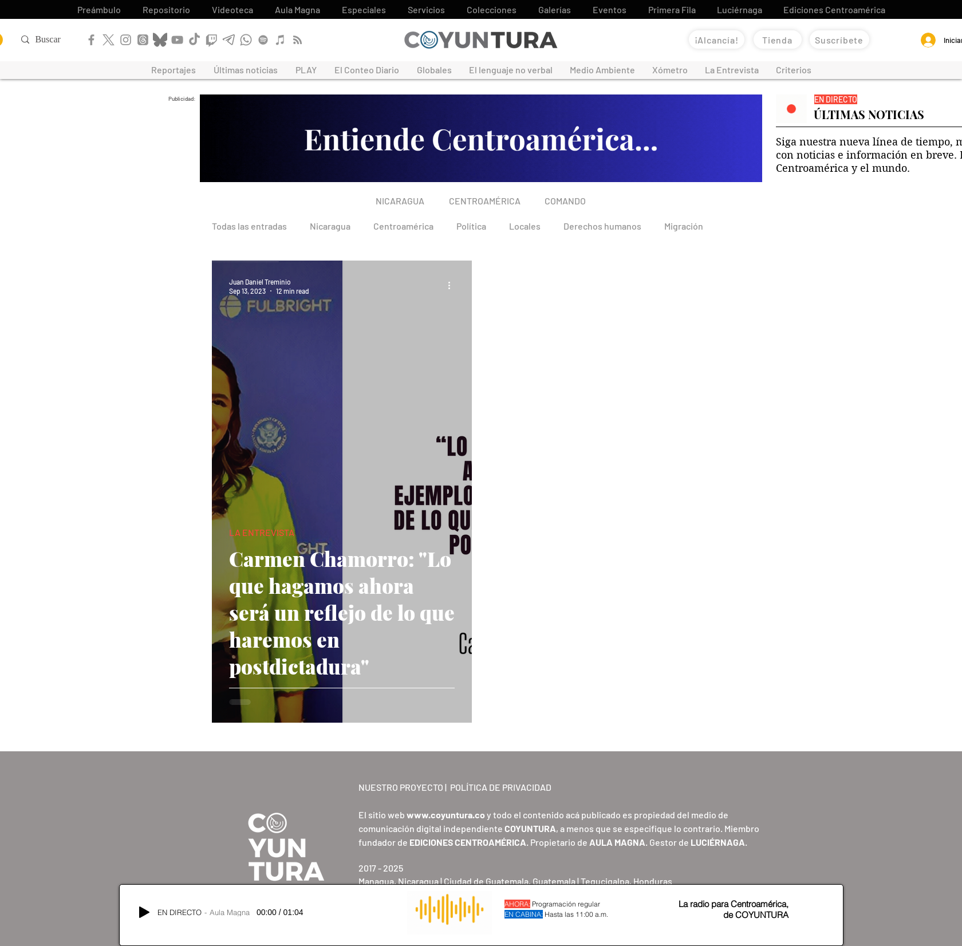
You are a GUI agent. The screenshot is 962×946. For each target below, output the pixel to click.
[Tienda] (778, 39)
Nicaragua (330, 225)
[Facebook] (91, 40)
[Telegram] (229, 40)
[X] (108, 40)
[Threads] (143, 40)
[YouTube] (177, 40)
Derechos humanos (602, 225)
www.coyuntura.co (446, 814)
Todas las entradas (249, 225)
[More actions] (453, 286)
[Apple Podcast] (280, 40)
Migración (683, 225)
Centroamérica (403, 225)
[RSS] (297, 40)
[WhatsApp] (246, 40)
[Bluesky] (160, 40)
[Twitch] (211, 40)
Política (471, 225)
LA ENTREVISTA (261, 532)
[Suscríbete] (839, 39)
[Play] (144, 912)
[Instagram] (126, 40)
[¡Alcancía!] (716, 39)
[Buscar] (58, 40)
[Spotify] (263, 40)
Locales (525, 225)
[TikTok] (194, 40)
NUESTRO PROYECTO (400, 787)
